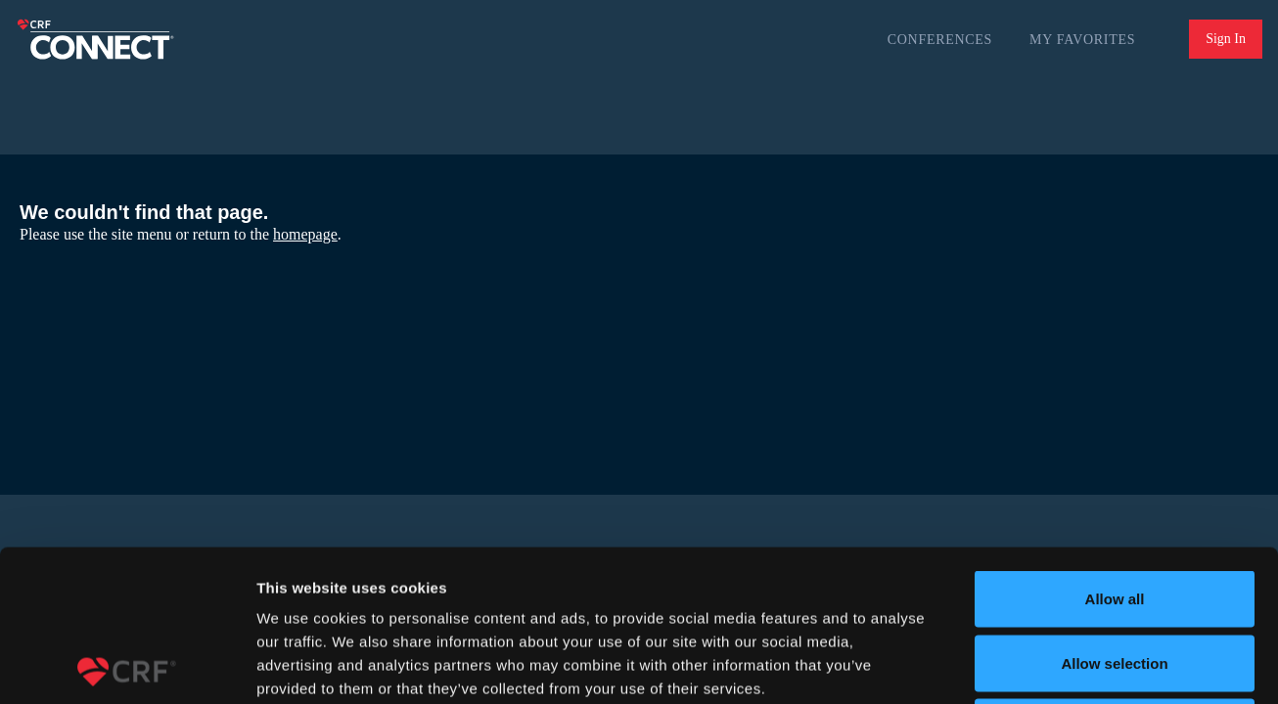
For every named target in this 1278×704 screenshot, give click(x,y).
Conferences (940, 39)
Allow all (1115, 447)
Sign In (1226, 38)
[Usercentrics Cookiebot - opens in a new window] (126, 666)
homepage (305, 234)
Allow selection (1114, 512)
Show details (1027, 665)
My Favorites (1082, 39)
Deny (1115, 575)
